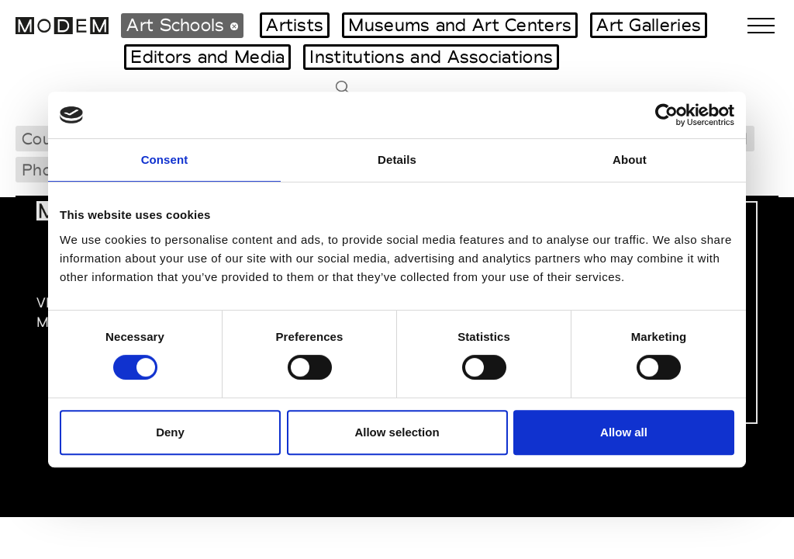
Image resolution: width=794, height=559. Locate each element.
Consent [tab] (164, 159)
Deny (170, 432)
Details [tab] (397, 159)
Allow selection (396, 432)
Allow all (623, 432)
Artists (294, 25)
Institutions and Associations (431, 57)
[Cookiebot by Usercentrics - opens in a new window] (666, 115)
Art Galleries (648, 25)
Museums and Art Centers (459, 25)
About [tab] (630, 159)
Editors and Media (207, 57)
